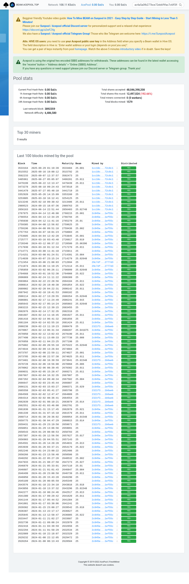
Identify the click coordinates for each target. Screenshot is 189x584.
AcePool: (92, 4)
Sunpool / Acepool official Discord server (99, 25)
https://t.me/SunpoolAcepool (75, 37)
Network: (61, 4)
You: (118, 4)
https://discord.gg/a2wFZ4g (88, 29)
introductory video (166, 56)
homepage (116, 56)
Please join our (67, 25)
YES (164, 180)
